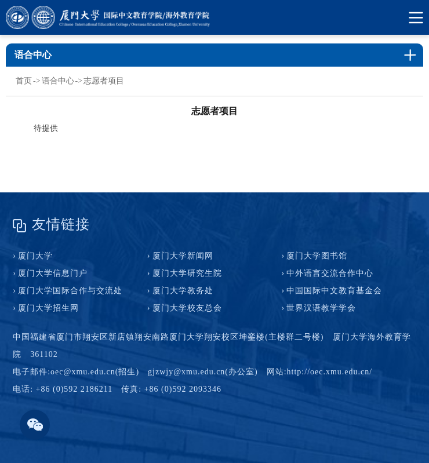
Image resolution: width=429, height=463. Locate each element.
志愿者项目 (103, 80)
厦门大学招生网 (48, 308)
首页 (24, 80)
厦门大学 (35, 255)
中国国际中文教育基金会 (334, 290)
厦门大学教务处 (182, 290)
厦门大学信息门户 (53, 273)
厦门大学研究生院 (187, 273)
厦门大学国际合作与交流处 (70, 290)
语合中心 (58, 80)
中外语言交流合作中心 (329, 273)
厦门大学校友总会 (187, 308)
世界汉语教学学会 (321, 308)
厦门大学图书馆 (316, 255)
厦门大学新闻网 (182, 255)
